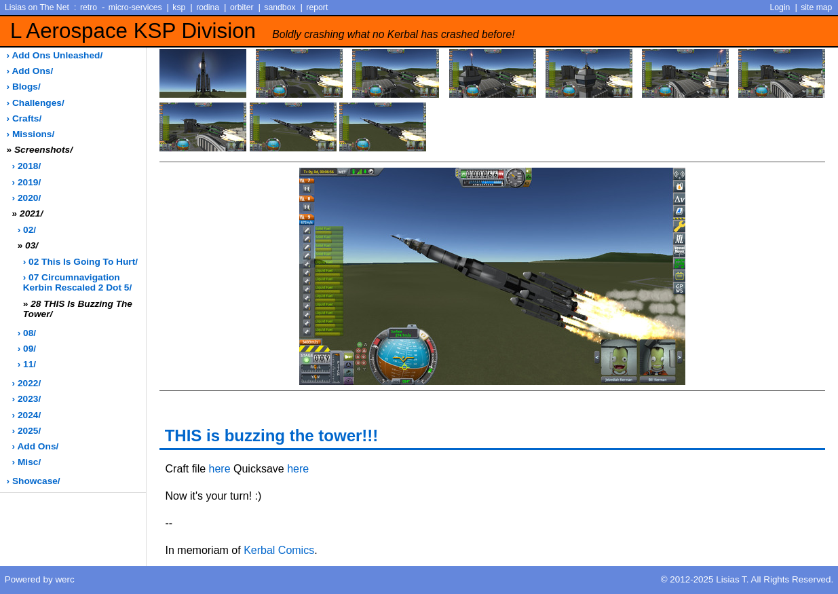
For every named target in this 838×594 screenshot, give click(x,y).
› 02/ (27, 230)
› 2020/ (26, 198)
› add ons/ (30, 71)
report (317, 7)
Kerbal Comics (279, 550)
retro (88, 7)
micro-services (135, 7)
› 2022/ (26, 383)
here (220, 469)
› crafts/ (24, 118)
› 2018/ (26, 166)
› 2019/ (26, 182)
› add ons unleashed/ (55, 55)
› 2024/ (26, 415)
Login (780, 7)
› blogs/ (24, 86)
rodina (207, 7)
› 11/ (27, 364)
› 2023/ (26, 399)
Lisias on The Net (37, 7)
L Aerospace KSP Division (262, 31)
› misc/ (26, 462)
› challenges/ (35, 103)
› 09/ (27, 349)
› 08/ (27, 333)
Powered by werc (40, 579)
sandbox (279, 7)
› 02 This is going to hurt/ (80, 262)
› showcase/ (33, 481)
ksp (178, 7)
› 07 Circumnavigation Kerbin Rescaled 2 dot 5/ (77, 282)
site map (816, 7)
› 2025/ (26, 431)
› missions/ (31, 134)
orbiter (242, 7)
